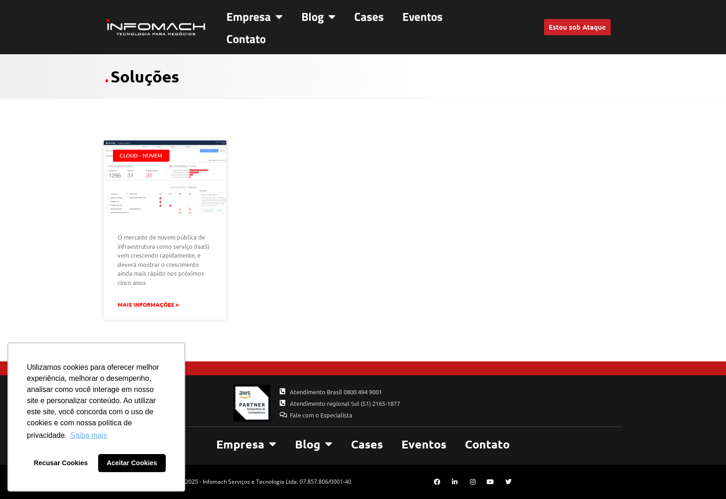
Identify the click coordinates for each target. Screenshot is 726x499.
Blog (318, 16)
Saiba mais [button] (88, 435)
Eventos (422, 16)
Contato (246, 39)
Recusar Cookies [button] (61, 463)
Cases (369, 16)
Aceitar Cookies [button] (131, 463)
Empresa (254, 16)
